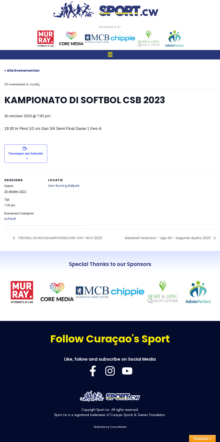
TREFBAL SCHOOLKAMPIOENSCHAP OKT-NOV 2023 (59, 237)
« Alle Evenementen (22, 70)
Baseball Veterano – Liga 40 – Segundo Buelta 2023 (168, 237)
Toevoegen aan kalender (25, 153)
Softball (10, 219)
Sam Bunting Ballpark (63, 186)
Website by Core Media (110, 427)
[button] (110, 54)
